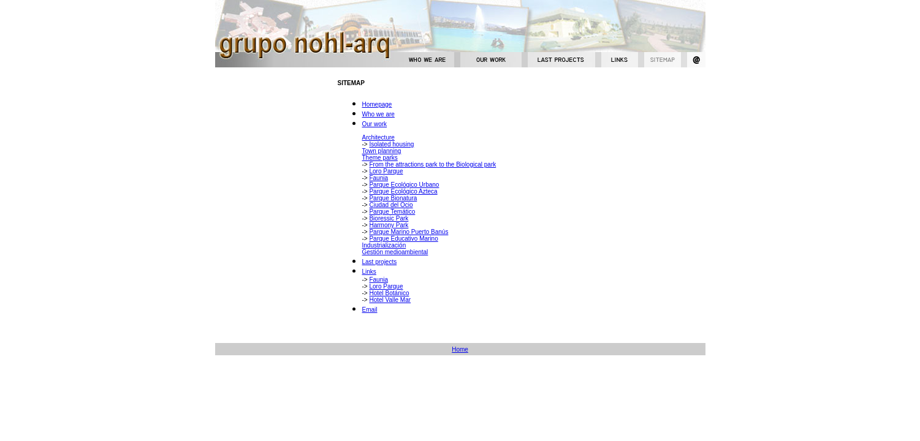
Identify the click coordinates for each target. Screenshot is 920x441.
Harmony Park (388, 225)
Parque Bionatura (393, 198)
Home (460, 349)
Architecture (378, 137)
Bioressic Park (388, 218)
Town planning (381, 151)
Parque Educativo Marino (403, 238)
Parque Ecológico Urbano (404, 184)
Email (370, 309)
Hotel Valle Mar (390, 299)
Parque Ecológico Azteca (403, 191)
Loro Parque (386, 171)
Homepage (377, 104)
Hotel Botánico (389, 293)
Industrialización (384, 245)
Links (369, 271)
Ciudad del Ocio (390, 205)
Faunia (378, 178)
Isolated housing (391, 144)
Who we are (378, 114)
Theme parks (380, 157)
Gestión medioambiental (395, 252)
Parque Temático (392, 211)
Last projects (379, 261)
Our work (374, 124)
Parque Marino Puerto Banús (408, 231)
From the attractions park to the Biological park (432, 164)
